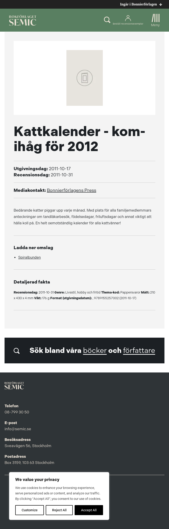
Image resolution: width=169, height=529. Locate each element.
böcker (95, 350)
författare (139, 350)
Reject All (59, 510)
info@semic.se (18, 429)
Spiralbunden (29, 257)
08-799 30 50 (17, 412)
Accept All (89, 510)
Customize (30, 510)
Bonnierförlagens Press (71, 190)
